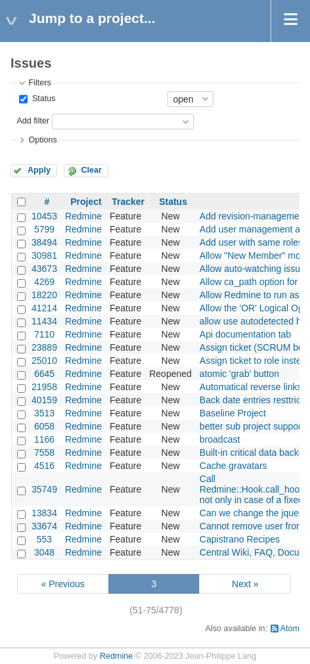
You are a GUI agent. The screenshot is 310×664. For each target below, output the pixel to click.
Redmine (83, 216)
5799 (44, 229)
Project (85, 201)
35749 (44, 489)
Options (42, 139)
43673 (44, 268)
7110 (44, 334)
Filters (39, 82)
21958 (44, 387)
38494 (44, 242)
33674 (44, 526)
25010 (44, 360)
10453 (44, 216)
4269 (44, 282)
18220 (44, 295)
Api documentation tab (245, 334)
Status (42, 98)
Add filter (32, 120)
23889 (44, 347)
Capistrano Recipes (240, 539)
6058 (44, 426)
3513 (44, 413)
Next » (245, 584)
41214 (44, 308)
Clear (91, 170)
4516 (44, 465)
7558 (44, 452)
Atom (289, 628)
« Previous (63, 584)
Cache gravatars (233, 465)
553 (44, 539)
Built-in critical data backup (254, 452)
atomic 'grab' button (239, 373)
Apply (39, 170)
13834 (44, 513)
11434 (44, 321)
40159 (44, 400)
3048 (44, 552)
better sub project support (252, 426)
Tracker (128, 201)
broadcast (220, 439)
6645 (44, 373)
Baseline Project (233, 413)
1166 (44, 439)
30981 (44, 255)
